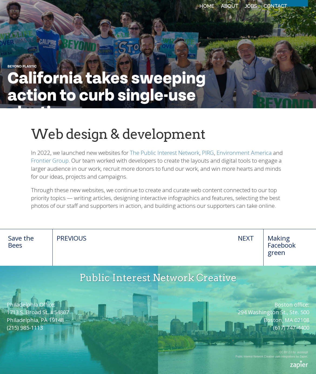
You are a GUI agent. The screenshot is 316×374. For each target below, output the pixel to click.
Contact (275, 6)
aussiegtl (302, 352)
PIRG (208, 152)
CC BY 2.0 (286, 352)
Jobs (251, 6)
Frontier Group (50, 160)
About (229, 6)
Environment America (244, 152)
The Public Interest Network (164, 152)
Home (206, 6)
